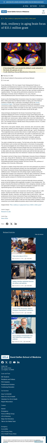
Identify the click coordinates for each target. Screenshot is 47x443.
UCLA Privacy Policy (6, 431)
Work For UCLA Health (8, 396)
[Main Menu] (43, 11)
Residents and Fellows (8, 379)
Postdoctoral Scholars (8, 384)
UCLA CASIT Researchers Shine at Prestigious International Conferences (23, 309)
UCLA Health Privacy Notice (8, 434)
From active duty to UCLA (20, 256)
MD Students (5, 377)
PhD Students (5, 382)
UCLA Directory (6, 416)
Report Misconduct (7, 401)
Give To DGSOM (6, 394)
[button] (33, 6)
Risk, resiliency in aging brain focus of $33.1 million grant (25, 205)
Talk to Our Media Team (8, 421)
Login (2, 436)
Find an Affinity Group (7, 414)
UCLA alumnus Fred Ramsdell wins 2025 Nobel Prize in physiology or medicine (23, 337)
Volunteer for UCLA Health (9, 399)
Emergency (4, 411)
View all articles (39, 234)
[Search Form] (42, 6)
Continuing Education (7, 387)
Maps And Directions (7, 419)
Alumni (3, 408)
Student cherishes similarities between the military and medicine (23, 282)
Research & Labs (6, 211)
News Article (4, 218)
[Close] (43, 440)
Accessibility (4, 429)
